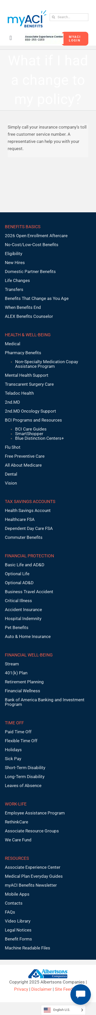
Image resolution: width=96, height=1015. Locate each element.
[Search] (53, 17)
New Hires (15, 262)
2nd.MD (12, 402)
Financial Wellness (22, 690)
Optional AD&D (19, 582)
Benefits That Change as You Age (37, 298)
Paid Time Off (18, 731)
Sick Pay (13, 758)
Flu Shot (12, 447)
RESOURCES (17, 858)
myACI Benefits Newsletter (31, 885)
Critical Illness (18, 600)
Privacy (21, 989)
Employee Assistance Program (35, 812)
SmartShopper (29, 433)
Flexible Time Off (21, 740)
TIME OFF (14, 722)
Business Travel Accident (29, 591)
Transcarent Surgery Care (29, 384)
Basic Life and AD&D (24, 564)
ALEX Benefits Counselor (29, 316)
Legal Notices (18, 930)
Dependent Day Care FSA (29, 528)
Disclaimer (41, 989)
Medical (12, 343)
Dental (11, 474)
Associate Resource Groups (32, 830)
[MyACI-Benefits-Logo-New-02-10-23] (27, 12)
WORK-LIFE (16, 804)
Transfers (14, 289)
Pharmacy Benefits (23, 352)
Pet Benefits (16, 627)
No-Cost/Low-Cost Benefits (31, 244)
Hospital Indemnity (23, 618)
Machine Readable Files (27, 947)
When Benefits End (23, 307)
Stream (12, 663)
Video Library (17, 921)
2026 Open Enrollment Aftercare (36, 235)
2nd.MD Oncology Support (30, 411)
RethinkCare (16, 821)
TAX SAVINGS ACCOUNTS (30, 501)
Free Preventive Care (25, 456)
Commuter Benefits (23, 537)
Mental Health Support (26, 375)
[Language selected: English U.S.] (63, 1010)
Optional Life (17, 573)
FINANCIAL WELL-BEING (29, 654)
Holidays (13, 749)
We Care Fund (18, 839)
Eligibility (13, 253)
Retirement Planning (24, 681)
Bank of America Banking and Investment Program (44, 702)
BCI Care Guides (31, 429)
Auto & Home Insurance (28, 636)
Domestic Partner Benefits (30, 271)
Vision (11, 483)
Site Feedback (68, 989)
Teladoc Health (19, 393)
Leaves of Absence (23, 785)
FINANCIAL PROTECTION (29, 555)
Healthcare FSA (20, 519)
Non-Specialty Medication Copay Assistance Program (46, 364)
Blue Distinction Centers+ (39, 438)
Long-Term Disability (25, 776)
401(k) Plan (16, 672)
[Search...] (69, 17)
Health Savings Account (28, 510)
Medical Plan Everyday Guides (34, 876)
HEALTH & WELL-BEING (28, 334)
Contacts (14, 903)
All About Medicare (23, 465)
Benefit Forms (18, 938)
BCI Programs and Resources (33, 420)
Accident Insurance (23, 609)
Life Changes (17, 280)
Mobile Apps (17, 894)
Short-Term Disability (25, 767)
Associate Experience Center (32, 867)
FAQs (10, 912)
